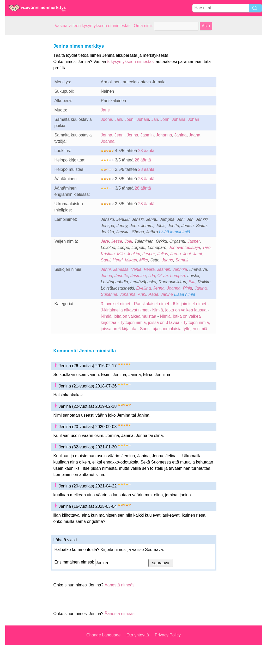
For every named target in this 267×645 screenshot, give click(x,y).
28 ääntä (146, 150)
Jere (105, 241)
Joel (128, 241)
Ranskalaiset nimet (151, 304)
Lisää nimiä (184, 294)
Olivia (162, 275)
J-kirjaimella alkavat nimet (125, 310)
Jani (118, 119)
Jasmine (138, 275)
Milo (121, 254)
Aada (153, 294)
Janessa (121, 269)
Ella (192, 282)
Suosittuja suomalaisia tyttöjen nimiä (173, 329)
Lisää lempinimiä (174, 232)
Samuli (181, 260)
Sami (105, 260)
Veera (149, 269)
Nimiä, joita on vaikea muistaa (128, 316)
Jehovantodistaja (184, 247)
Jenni (119, 135)
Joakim (133, 254)
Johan (193, 119)
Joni (187, 254)
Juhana (179, 119)
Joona (106, 119)
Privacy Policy (168, 635)
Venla (136, 269)
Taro (206, 247)
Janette (121, 275)
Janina (180, 135)
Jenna (106, 135)
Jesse (116, 241)
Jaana (195, 135)
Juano (167, 260)
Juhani (143, 119)
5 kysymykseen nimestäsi (130, 61)
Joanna (108, 141)
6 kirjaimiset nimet (189, 304)
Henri (118, 260)
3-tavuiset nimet (115, 304)
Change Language (103, 635)
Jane (105, 110)
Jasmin (147, 135)
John (164, 119)
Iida (151, 275)
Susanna (109, 294)
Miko (143, 260)
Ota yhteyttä (137, 635)
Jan (154, 119)
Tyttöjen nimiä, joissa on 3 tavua (149, 322)
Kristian (108, 254)
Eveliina (143, 288)
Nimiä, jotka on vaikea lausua (179, 310)
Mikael (131, 260)
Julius (162, 254)
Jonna (132, 135)
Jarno (175, 254)
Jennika (180, 269)
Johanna (164, 135)
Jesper (149, 254)
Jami (197, 254)
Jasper (193, 241)
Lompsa (177, 275)
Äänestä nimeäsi (120, 585)
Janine (167, 294)
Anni (142, 294)
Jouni (129, 119)
